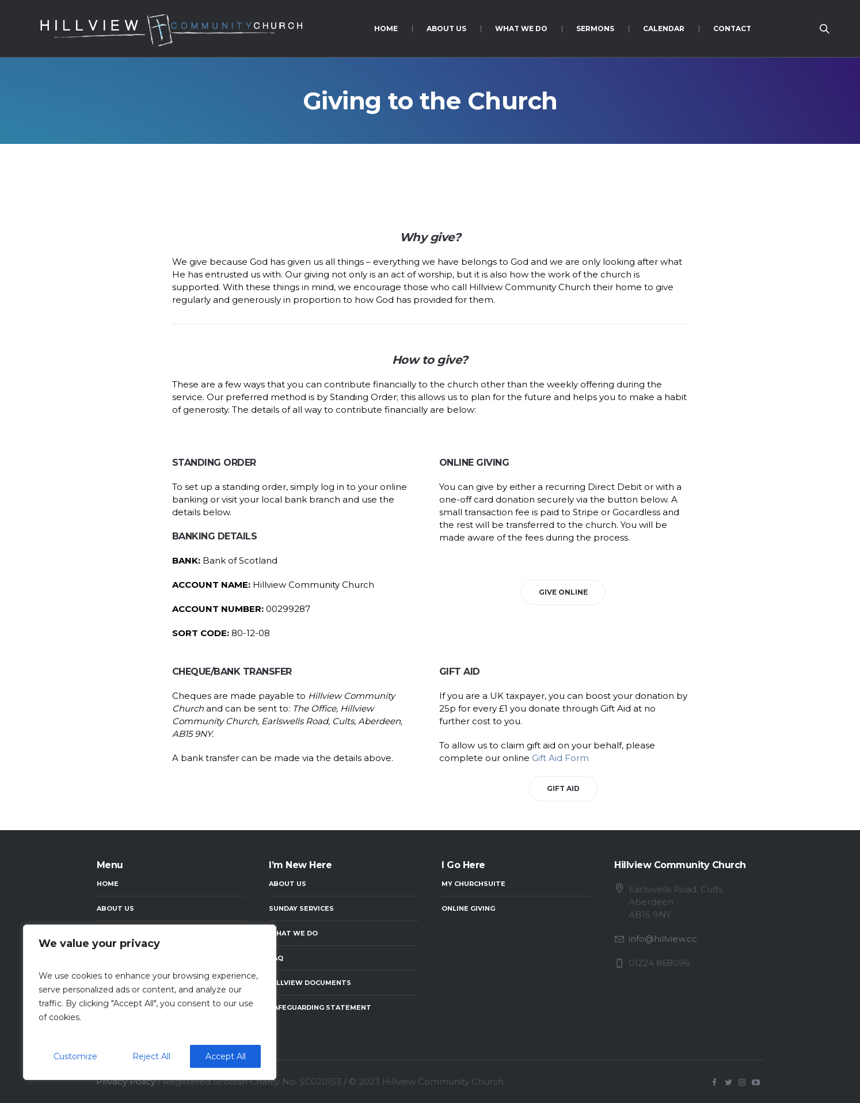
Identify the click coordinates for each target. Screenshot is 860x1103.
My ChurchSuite (473, 884)
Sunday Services (301, 908)
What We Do (293, 933)
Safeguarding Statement (320, 1007)
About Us (115, 908)
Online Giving (468, 908)
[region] (149, 1002)
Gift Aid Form (560, 757)
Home (108, 884)
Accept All (226, 1056)
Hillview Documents (310, 983)
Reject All (151, 1056)
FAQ (276, 958)
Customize (75, 1056)
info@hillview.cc (663, 938)
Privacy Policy (125, 1081)
